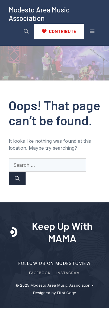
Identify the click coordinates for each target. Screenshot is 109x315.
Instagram (68, 273)
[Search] (17, 178)
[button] (26, 31)
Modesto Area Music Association (39, 14)
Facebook (40, 273)
